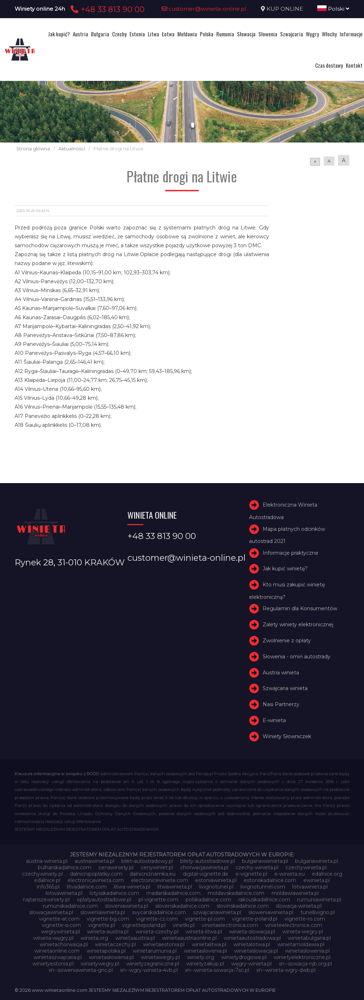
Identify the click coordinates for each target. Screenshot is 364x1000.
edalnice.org (327, 874)
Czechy (119, 34)
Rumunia (225, 34)
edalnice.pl (47, 880)
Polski (333, 8)
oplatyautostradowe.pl (104, 899)
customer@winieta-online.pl (204, 8)
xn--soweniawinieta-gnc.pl (81, 970)
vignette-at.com (59, 919)
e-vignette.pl (251, 874)
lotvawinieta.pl (310, 887)
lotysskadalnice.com (114, 893)
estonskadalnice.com (270, 880)
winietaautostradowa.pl (252, 938)
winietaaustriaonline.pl (189, 938)
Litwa (153, 34)
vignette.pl (101, 925)
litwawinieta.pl (174, 887)
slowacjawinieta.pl (51, 912)
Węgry (312, 34)
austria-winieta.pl (46, 861)
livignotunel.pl (216, 887)
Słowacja (246, 34)
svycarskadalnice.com (159, 912)
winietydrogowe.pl (244, 957)
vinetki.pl (183, 925)
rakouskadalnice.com (264, 899)
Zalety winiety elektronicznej (298, 624)
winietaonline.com (57, 951)
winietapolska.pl (106, 951)
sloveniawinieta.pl (126, 906)
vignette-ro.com (304, 919)
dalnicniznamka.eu (153, 874)
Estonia (137, 34)
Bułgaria (100, 34)
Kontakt (354, 65)
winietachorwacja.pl (64, 944)
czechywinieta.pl (306, 867)
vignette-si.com (61, 925)
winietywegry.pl (100, 963)
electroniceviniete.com (159, 880)
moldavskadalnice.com (236, 893)
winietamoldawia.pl (300, 944)
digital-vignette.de (205, 874)
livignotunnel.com (263, 887)
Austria (80, 34)
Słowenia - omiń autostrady (296, 656)
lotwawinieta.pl (64, 893)
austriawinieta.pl (94, 861)
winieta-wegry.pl (302, 931)
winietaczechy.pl (115, 944)
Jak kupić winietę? (285, 569)
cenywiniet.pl (157, 867)
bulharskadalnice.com (64, 867)
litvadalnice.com (87, 887)
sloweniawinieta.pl (102, 912)
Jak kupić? (59, 34)
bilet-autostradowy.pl (147, 861)
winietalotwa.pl (251, 944)
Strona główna (33, 148)
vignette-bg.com (108, 919)
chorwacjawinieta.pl (204, 867)
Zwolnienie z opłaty (287, 640)
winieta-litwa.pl (204, 931)
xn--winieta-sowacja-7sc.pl (217, 970)
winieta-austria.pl (107, 931)
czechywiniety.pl (42, 874)
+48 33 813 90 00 (107, 9)
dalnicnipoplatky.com (96, 874)
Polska (206, 34)
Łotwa (168, 34)
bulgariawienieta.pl (265, 861)
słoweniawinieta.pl (270, 912)
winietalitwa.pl (209, 944)
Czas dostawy (329, 65)
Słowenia (267, 34)
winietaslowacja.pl (256, 951)
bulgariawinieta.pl (316, 861)
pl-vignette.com (158, 899)
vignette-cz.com (157, 919)
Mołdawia (187, 34)
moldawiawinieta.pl (295, 893)
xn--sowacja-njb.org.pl (305, 963)
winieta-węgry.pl (53, 938)
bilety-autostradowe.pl (207, 861)
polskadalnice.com (208, 899)
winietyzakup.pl (205, 963)
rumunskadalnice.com (70, 906)
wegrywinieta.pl (60, 931)
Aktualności (72, 148)
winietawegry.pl (160, 957)
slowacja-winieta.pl (299, 906)
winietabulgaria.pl (309, 938)
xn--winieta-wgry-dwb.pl (285, 970)
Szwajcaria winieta (285, 688)
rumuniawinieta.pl (319, 899)
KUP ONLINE (285, 8)
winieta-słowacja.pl (252, 931)
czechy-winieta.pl (257, 867)
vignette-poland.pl (254, 919)
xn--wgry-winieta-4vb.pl (149, 970)
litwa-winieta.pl (132, 887)
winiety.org (200, 957)
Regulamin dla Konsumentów (300, 609)
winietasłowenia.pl (111, 957)
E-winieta (274, 720)
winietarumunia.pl (155, 951)
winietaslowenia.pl (307, 951)
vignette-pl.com (205, 919)
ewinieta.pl (316, 880)
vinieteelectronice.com (293, 925)
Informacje (351, 34)
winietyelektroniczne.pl (302, 957)
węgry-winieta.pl (251, 963)
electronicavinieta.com (95, 880)
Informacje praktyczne (290, 553)
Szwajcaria (291, 34)
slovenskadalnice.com (182, 906)
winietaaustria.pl (135, 938)
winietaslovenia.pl (205, 951)
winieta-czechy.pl (157, 931)
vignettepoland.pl (144, 925)
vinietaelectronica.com (230, 925)
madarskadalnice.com (173, 893)
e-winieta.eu (289, 874)
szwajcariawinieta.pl (217, 912)
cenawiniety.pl (115, 867)
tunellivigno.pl (317, 912)
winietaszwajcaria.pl (58, 957)
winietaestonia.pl (163, 944)
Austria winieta (281, 672)
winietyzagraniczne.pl (152, 963)
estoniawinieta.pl (216, 880)
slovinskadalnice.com (243, 906)
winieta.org (94, 938)
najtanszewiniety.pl (46, 899)
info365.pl (48, 887)
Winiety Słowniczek (287, 736)
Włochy (329, 34)
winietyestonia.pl (53, 963)
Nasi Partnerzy (281, 704)
